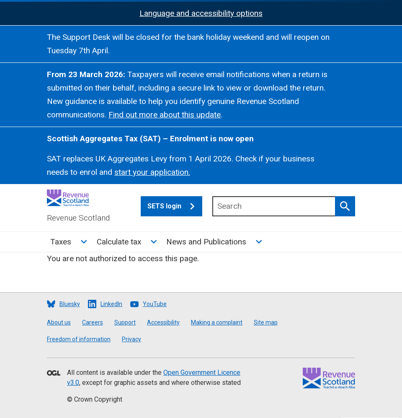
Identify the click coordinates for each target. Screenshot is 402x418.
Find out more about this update (164, 114)
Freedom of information (79, 339)
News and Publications (206, 242)
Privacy (131, 339)
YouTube (155, 304)
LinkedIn (111, 304)
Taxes (60, 242)
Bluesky (69, 304)
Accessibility (163, 322)
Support (125, 322)
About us (59, 322)
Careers (92, 322)
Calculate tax (119, 242)
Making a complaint (216, 322)
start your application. (152, 172)
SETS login (174, 206)
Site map (266, 322)
